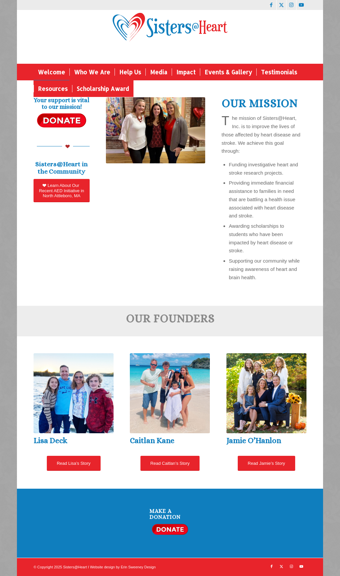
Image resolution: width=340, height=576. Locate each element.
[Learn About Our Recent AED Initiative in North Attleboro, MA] (61, 190)
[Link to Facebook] (271, 5)
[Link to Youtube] (301, 5)
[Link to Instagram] (291, 5)
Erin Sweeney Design (138, 567)
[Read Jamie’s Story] (266, 463)
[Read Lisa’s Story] (74, 463)
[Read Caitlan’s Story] (170, 463)
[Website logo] (170, 36)
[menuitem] (51, 72)
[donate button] (61, 120)
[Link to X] (281, 5)
